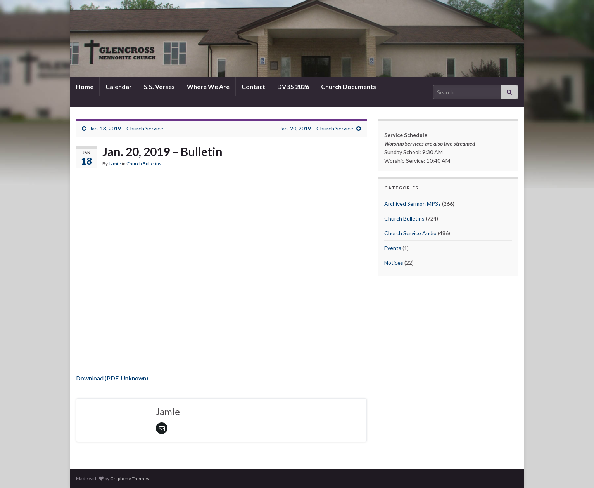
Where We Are (208, 86)
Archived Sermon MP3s (412, 203)
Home (84, 86)
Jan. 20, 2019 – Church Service (316, 128)
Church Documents (348, 86)
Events (392, 248)
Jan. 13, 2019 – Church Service (126, 128)
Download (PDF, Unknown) (112, 378)
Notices (393, 262)
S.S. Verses (159, 86)
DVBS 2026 (293, 86)
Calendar (118, 86)
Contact (253, 86)
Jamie (115, 164)
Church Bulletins (143, 164)
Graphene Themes (129, 478)
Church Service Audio (410, 233)
